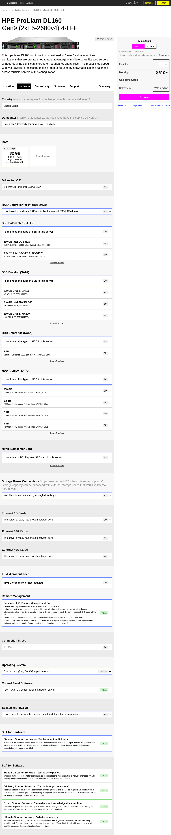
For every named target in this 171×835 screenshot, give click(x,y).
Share (167, 105)
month (138, 46)
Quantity (123, 64)
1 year (150, 46)
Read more (164, 55)
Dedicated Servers (20, 10)
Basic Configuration (134, 105)
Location (8, 86)
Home (4, 10)
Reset (120, 105)
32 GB (14, 155)
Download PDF (156, 105)
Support (74, 86)
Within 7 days (104, 39)
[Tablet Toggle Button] (3, 3)
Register (149, 3)
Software (59, 86)
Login (163, 3)
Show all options (43, 156)
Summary (104, 86)
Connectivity (42, 86)
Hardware (24, 86)
